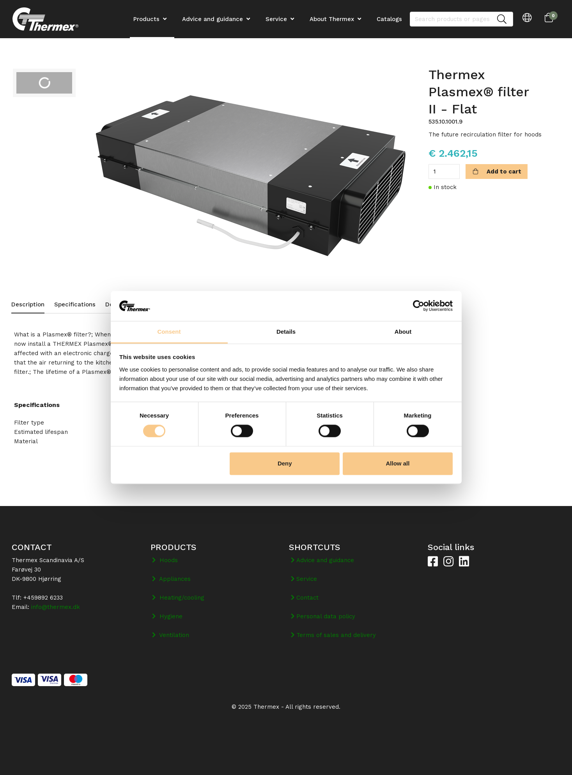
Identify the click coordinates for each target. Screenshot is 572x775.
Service (276, 19)
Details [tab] (286, 331)
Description (27, 304)
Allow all (398, 463)
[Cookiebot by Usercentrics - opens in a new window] (418, 306)
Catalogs (389, 19)
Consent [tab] (169, 331)
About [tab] (403, 331)
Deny (285, 463)
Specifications (75, 304)
